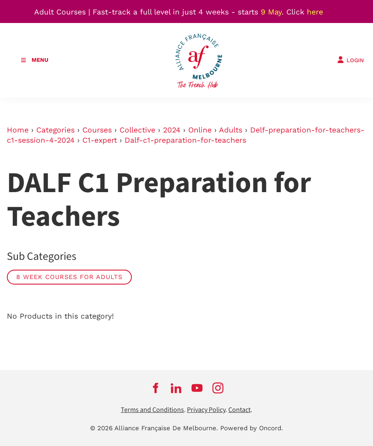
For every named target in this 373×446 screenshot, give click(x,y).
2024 (172, 130)
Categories (55, 130)
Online (200, 130)
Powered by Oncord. (251, 428)
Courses (97, 130)
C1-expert (99, 140)
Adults (230, 130)
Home (18, 130)
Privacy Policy (206, 410)
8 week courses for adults (69, 277)
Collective (137, 130)
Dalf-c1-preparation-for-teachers (185, 140)
